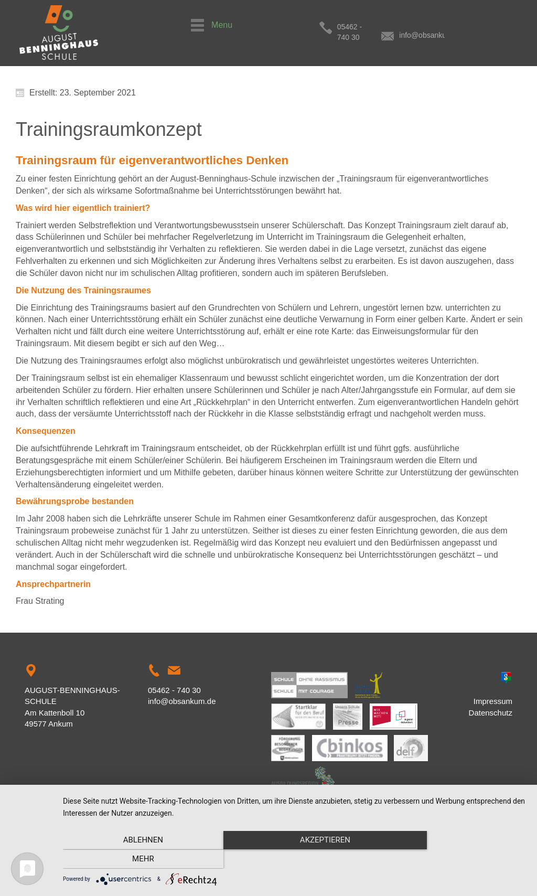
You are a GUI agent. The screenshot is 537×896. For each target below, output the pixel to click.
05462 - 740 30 (361, 27)
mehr (457, 860)
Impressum (493, 701)
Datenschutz (490, 712)
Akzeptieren (295, 860)
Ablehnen (132, 860)
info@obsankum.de (448, 27)
